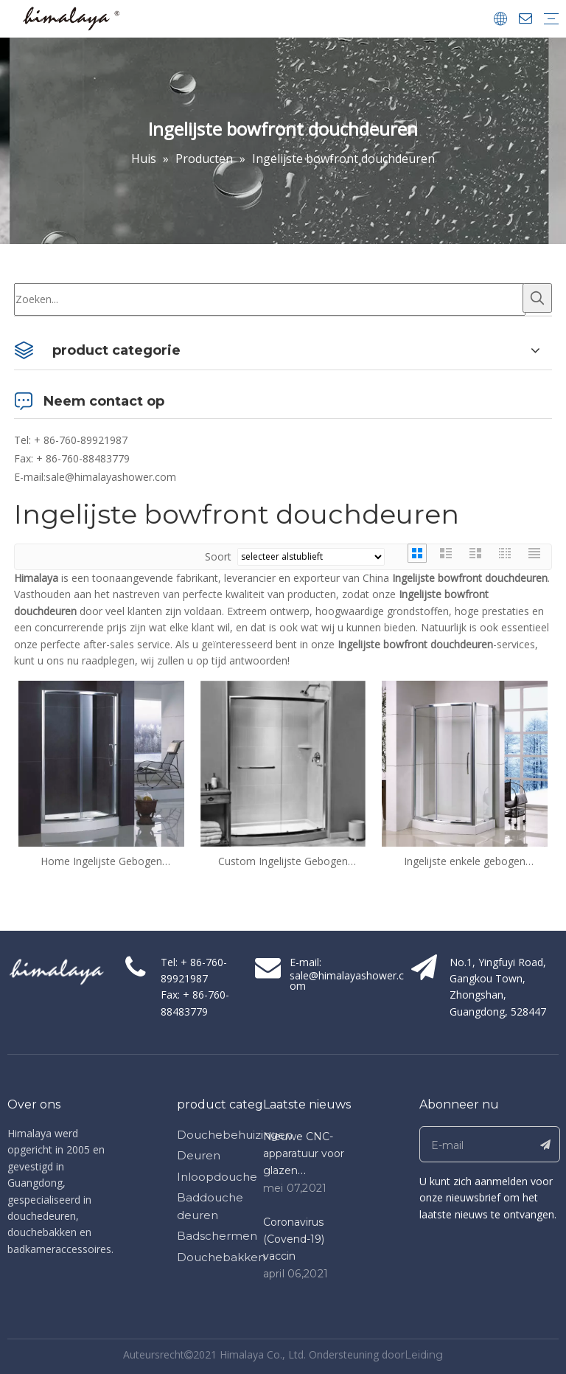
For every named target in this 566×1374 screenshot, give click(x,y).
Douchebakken (221, 1257)
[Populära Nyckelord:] (537, 298)
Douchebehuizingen (235, 1135)
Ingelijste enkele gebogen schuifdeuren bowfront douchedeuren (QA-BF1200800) (464, 861)
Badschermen (217, 1236)
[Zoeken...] (269, 299)
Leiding (424, 1354)
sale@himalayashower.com (111, 477)
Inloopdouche (217, 1177)
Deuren (198, 1155)
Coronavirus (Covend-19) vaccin (293, 1239)
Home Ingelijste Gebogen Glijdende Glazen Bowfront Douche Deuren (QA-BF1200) (101, 861)
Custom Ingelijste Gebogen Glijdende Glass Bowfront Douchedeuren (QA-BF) (283, 861)
